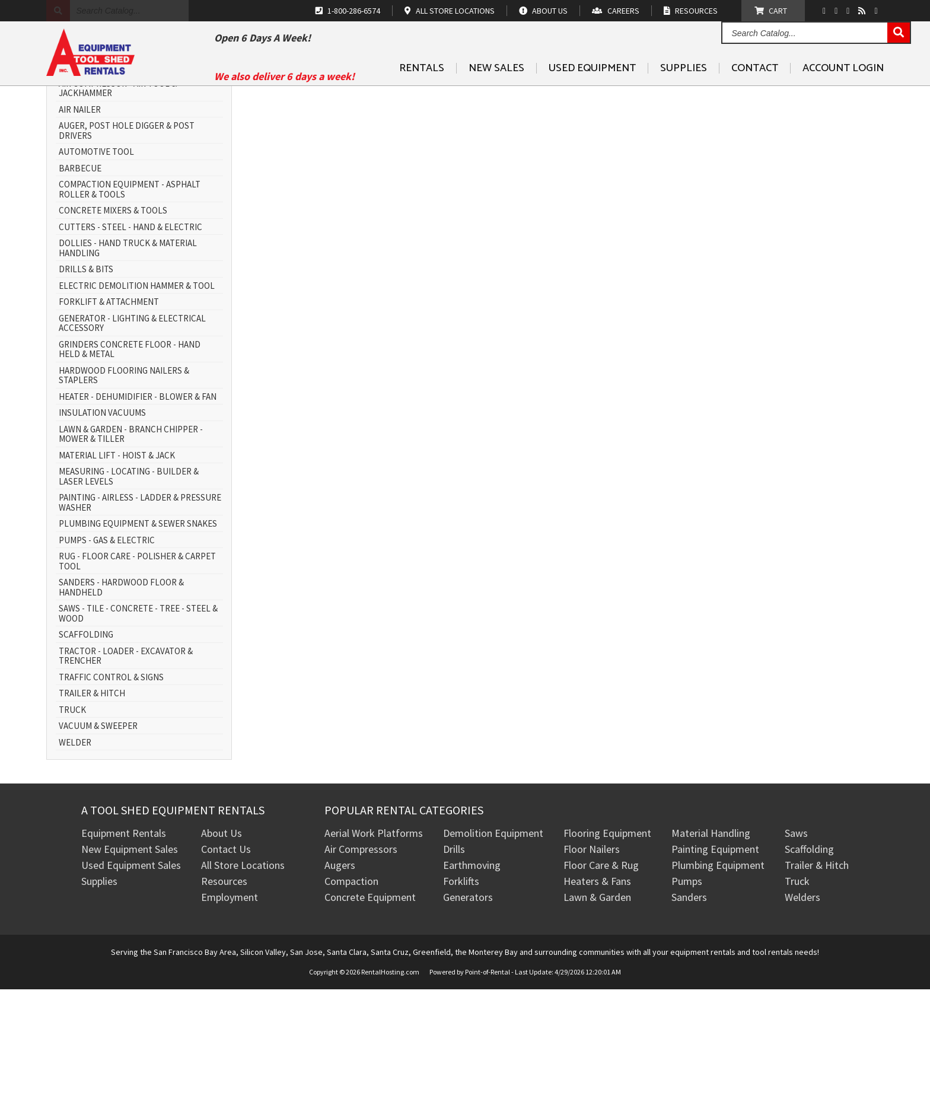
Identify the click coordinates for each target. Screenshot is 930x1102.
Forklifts (461, 994)
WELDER (75, 856)
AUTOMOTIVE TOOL (96, 265)
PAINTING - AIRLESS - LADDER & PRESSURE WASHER (140, 616)
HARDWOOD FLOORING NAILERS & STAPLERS (124, 488)
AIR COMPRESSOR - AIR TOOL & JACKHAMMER (118, 201)
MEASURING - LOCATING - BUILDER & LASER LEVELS (129, 590)
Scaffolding (809, 962)
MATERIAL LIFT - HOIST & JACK (117, 568)
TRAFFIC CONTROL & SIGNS (111, 790)
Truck (797, 994)
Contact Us (226, 962)
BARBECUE (80, 281)
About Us (221, 946)
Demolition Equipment (493, 946)
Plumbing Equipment (718, 978)
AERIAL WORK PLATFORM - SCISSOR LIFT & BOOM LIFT (140, 175)
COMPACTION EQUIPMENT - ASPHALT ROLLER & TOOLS (129, 303)
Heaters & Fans (597, 994)
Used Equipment (592, 95)
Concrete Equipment (370, 1010)
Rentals (421, 95)
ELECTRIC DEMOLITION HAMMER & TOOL (137, 399)
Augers (339, 978)
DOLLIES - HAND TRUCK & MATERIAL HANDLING (128, 361)
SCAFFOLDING (86, 748)
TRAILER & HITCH (92, 807)
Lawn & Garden (597, 1010)
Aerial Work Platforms (373, 946)
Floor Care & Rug (601, 978)
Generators (468, 1010)
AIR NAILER (80, 223)
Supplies (683, 95)
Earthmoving (472, 978)
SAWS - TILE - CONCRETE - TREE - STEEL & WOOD (138, 727)
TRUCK (72, 823)
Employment (229, 1010)
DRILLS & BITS (86, 383)
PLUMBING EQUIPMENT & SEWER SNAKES (138, 637)
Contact (754, 95)
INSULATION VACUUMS (102, 526)
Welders (802, 1010)
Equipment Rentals (123, 946)
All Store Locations (243, 978)
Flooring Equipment (607, 946)
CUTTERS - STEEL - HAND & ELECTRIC (130, 340)
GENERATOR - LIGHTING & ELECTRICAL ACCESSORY (132, 436)
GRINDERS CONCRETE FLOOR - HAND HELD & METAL (129, 462)
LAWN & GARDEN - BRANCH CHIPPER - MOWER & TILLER (131, 547)
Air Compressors (360, 962)
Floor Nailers (591, 962)
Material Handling (710, 946)
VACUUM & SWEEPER (98, 840)
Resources (224, 994)
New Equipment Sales (129, 962)
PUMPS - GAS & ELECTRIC (107, 653)
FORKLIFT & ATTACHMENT (109, 415)
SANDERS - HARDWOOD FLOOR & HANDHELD (121, 701)
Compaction (351, 994)
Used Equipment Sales (131, 978)
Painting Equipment (715, 962)
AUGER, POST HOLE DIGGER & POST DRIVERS (127, 244)
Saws (796, 946)
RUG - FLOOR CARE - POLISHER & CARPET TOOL (137, 674)
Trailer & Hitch (817, 978)
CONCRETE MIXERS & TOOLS (113, 324)
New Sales (496, 95)
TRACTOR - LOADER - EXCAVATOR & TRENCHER (126, 769)
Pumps (686, 994)
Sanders (689, 1010)
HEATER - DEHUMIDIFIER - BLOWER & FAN (137, 510)
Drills (454, 962)
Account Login (843, 95)
